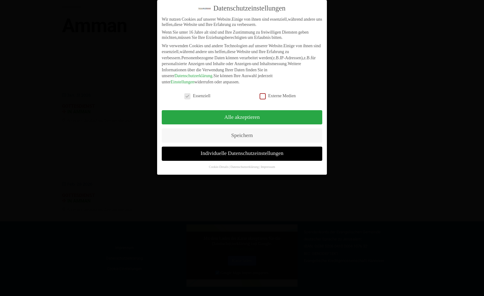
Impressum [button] (268, 163)
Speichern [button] (242, 131)
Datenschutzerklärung (193, 71)
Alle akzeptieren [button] (242, 113)
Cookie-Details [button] (219, 163)
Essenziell (197, 91)
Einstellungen (182, 77)
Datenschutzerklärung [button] (244, 163)
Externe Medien (278, 91)
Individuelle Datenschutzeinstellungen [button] (242, 149)
